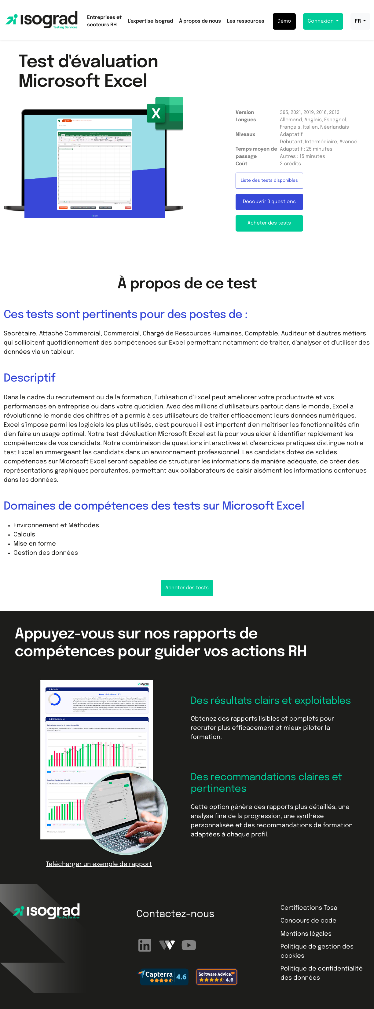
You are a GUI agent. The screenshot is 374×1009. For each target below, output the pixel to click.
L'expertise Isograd (150, 21)
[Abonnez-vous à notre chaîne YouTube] (188, 945)
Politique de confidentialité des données (321, 973)
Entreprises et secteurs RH (104, 21)
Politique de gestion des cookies (317, 951)
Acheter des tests (269, 223)
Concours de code (308, 921)
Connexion (321, 21)
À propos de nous (200, 21)
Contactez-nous (175, 914)
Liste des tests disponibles (269, 180)
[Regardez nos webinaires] (167, 945)
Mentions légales (306, 934)
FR (358, 21)
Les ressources (245, 21)
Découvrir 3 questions (269, 201)
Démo (284, 21)
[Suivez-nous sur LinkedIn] (145, 945)
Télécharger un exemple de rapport (99, 864)
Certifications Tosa (308, 908)
